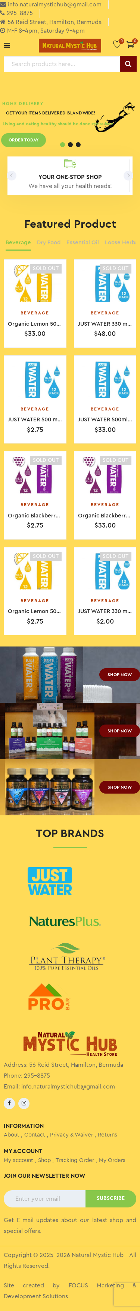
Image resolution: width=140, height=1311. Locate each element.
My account (18, 1160)
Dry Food (48, 242)
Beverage (18, 242)
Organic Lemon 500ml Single (46, 324)
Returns (107, 1135)
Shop (44, 1160)
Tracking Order (75, 1160)
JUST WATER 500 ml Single (42, 419)
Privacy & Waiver (71, 1135)
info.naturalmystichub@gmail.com (68, 1087)
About (11, 1135)
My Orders (112, 1160)
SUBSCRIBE (111, 1198)
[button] (130, 44)
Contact (34, 1135)
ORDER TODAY (23, 141)
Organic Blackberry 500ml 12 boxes (54, 516)
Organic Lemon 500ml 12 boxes (49, 611)
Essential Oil (82, 242)
